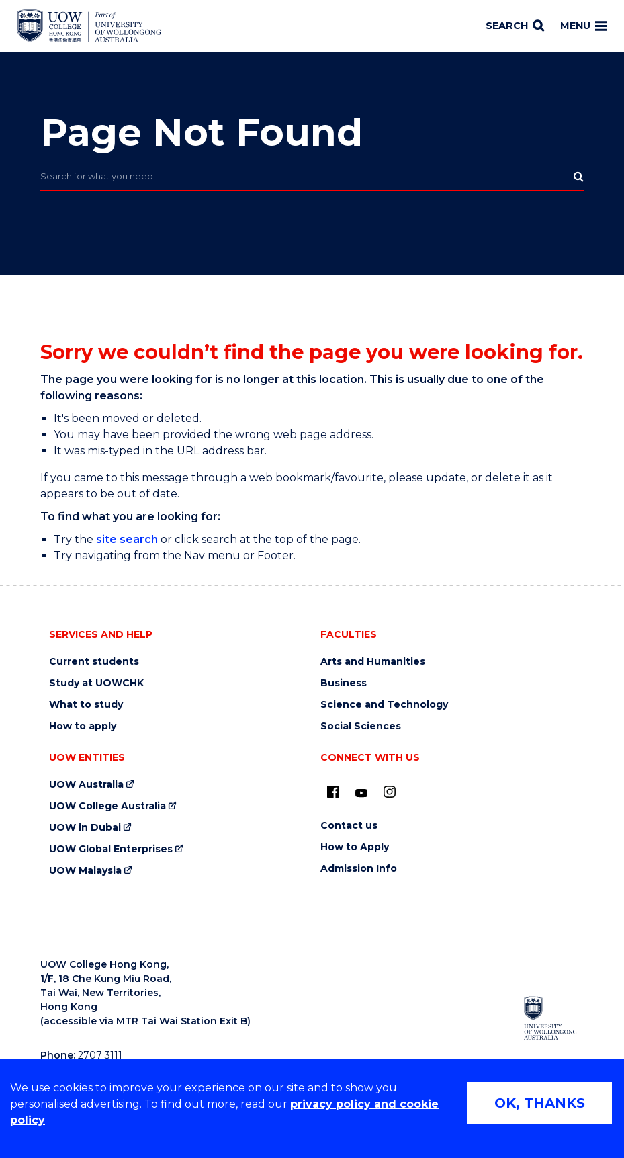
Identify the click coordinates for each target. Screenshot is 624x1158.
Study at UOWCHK (96, 683)
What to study (86, 704)
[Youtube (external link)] (361, 793)
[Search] (515, 26)
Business (343, 683)
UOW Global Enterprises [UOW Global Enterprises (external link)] (111, 849)
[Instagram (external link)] (389, 791)
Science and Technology (384, 704)
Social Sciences (360, 726)
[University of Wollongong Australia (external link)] (550, 1018)
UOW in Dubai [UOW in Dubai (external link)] (85, 827)
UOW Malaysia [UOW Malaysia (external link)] (85, 870)
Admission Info (358, 868)
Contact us (348, 825)
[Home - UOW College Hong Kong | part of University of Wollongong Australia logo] (89, 26)
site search (127, 539)
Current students (94, 661)
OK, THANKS (539, 1103)
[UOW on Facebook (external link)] (333, 791)
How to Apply (354, 847)
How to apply (82, 726)
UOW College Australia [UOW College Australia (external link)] (107, 806)
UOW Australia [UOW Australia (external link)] (86, 784)
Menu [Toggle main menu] (583, 25)
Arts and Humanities (372, 661)
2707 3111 (100, 1055)
